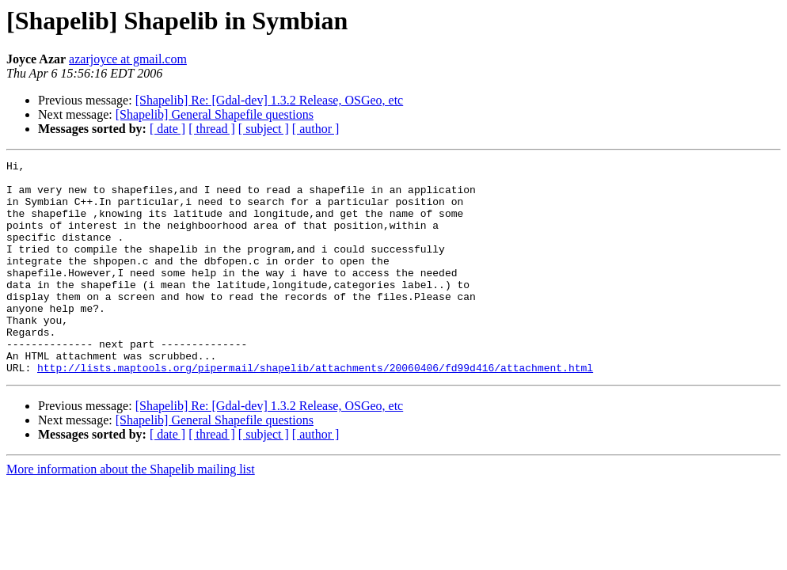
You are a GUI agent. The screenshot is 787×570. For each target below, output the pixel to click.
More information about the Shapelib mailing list (130, 512)
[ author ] (316, 128)
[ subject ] (263, 128)
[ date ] (167, 128)
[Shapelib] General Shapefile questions (215, 114)
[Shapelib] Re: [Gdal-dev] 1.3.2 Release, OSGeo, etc (269, 100)
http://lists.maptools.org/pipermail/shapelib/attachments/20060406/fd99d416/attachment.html (315, 410)
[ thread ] (211, 128)
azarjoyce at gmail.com (128, 59)
